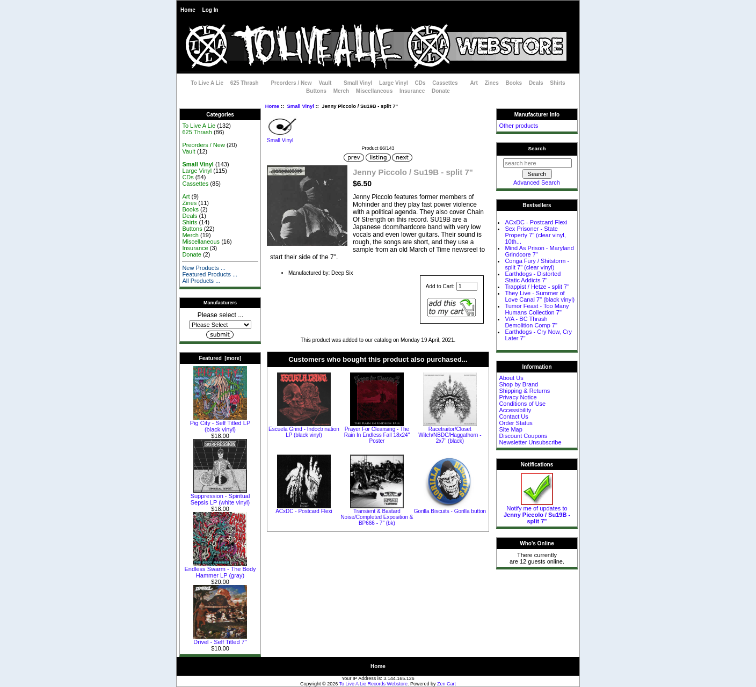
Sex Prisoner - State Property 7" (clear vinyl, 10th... (535, 235)
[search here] (537, 163)
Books (514, 83)
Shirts (557, 83)
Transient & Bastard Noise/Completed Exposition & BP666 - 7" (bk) (376, 517)
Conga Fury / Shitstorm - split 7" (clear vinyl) (537, 264)
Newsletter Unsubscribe (530, 442)
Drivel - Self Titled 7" (220, 639)
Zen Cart (446, 683)
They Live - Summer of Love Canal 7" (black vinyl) (540, 296)
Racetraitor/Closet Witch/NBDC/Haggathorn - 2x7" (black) (449, 435)
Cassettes (444, 83)
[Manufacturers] (220, 324)
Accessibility (515, 410)
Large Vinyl (393, 83)
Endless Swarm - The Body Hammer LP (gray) (220, 569)
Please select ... (220, 315)
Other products (518, 125)
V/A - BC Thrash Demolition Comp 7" (531, 322)
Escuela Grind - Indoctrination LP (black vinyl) (303, 432)
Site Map (510, 429)
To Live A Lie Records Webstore (373, 683)
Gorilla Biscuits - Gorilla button (450, 511)
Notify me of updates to (537, 512)
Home (187, 10)
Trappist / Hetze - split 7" (537, 286)
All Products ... (201, 280)
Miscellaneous (374, 91)
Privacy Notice (517, 397)
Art (473, 83)
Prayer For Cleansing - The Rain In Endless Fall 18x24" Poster (377, 435)
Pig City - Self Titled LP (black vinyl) (220, 423)
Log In (210, 10)
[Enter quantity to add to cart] (466, 286)
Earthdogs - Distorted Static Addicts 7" (533, 277)
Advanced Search (536, 182)
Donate (441, 91)
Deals (536, 83)
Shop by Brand (518, 384)
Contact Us (513, 416)
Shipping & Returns (524, 391)
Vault (324, 83)
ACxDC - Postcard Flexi (303, 511)
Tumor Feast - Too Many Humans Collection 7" (537, 309)
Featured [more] (220, 358)
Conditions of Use (522, 403)
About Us (511, 378)
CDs (420, 83)
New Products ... (204, 268)
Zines (492, 83)
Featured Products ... (209, 274)
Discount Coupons (523, 436)
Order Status (515, 423)
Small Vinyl (300, 106)
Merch (341, 91)
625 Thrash (244, 83)
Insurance (412, 91)
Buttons (316, 91)
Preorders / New (291, 83)
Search (537, 148)
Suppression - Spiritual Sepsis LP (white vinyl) (220, 496)
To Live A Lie (207, 83)
